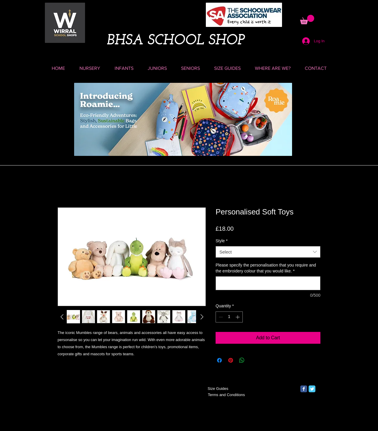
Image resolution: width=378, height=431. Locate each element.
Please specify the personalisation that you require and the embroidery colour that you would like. (266, 268)
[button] (307, 19)
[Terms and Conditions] (226, 395)
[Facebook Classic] (303, 388)
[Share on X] (253, 360)
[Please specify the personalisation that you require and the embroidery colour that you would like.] (268, 283)
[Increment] (238, 317)
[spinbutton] (229, 317)
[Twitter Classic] (312, 388)
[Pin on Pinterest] (230, 360)
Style (222, 240)
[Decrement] (220, 317)
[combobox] (268, 252)
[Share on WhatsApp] (241, 360)
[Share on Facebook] (219, 360)
